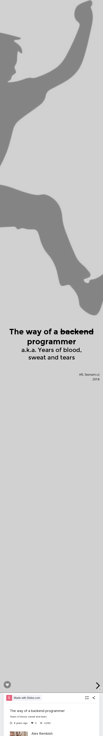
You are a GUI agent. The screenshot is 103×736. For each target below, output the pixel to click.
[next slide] (97, 685)
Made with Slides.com (27, 697)
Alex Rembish (42, 733)
